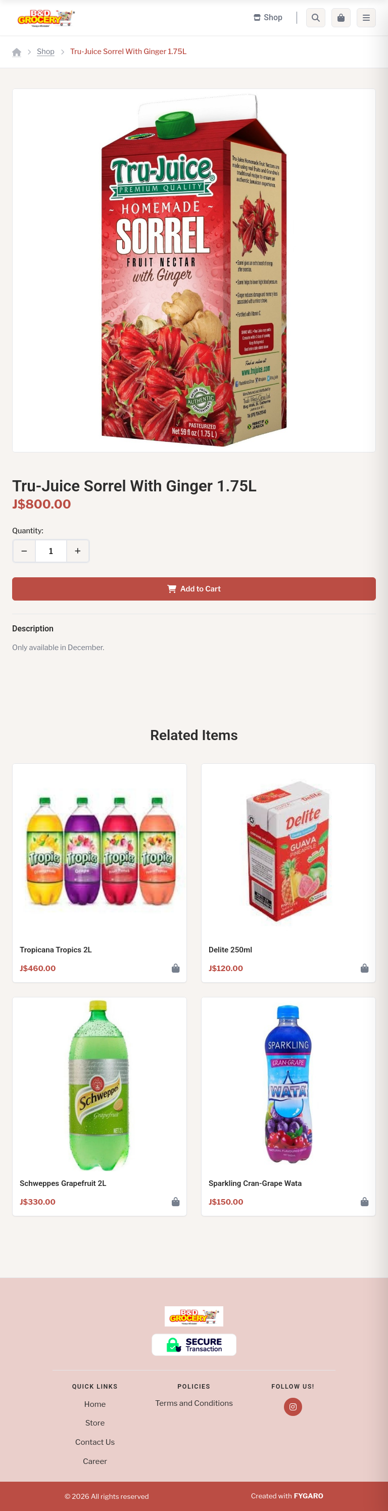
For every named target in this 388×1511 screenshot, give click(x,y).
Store (95, 1423)
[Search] (315, 17)
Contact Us (95, 1442)
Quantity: (27, 530)
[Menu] (366, 17)
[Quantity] (51, 551)
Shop (46, 51)
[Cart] (341, 17)
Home (95, 1404)
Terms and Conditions (194, 1403)
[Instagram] (293, 1407)
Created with (287, 1496)
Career (95, 1461)
